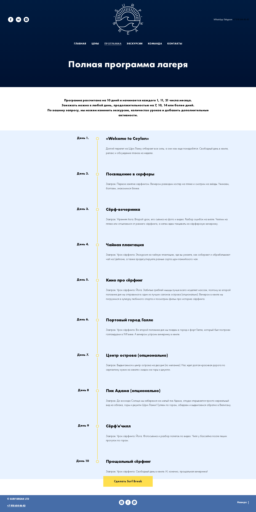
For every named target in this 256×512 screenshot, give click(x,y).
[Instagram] (121, 502)
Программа (113, 43)
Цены (95, 43)
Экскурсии (135, 43)
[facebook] (10, 19)
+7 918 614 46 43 (241, 19)
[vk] (18, 19)
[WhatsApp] (134, 502)
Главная (80, 43)
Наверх (243, 502)
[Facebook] (128, 502)
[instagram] (26, 19)
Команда (155, 43)
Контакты (174, 43)
